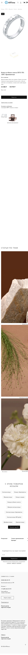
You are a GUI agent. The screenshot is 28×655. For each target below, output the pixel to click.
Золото (15, 9)
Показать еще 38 (14, 527)
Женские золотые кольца (14, 507)
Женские (11, 9)
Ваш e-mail (3, 90)
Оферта (3, 635)
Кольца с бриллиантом (20, 492)
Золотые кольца (6, 492)
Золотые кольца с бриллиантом (14, 512)
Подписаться (14, 558)
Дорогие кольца (20, 522)
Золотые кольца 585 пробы (14, 517)
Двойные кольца (8, 522)
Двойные (20, 9)
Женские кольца (8, 497)
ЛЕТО (6, 9)
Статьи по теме (9, 248)
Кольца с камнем (20, 497)
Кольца (2, 9)
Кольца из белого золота (14, 502)
